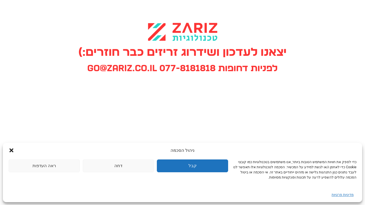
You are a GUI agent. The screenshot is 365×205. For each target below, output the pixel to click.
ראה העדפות (44, 165)
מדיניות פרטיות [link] (343, 195)
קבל (192, 165)
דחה (118, 165)
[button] (11, 150)
